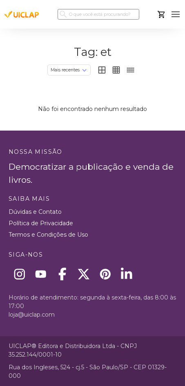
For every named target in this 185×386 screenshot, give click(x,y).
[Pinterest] (105, 274)
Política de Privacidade (41, 223)
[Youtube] (41, 274)
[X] (84, 274)
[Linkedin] (127, 274)
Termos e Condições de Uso (48, 234)
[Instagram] (19, 274)
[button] (176, 14)
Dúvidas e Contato (35, 211)
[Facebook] (62, 274)
